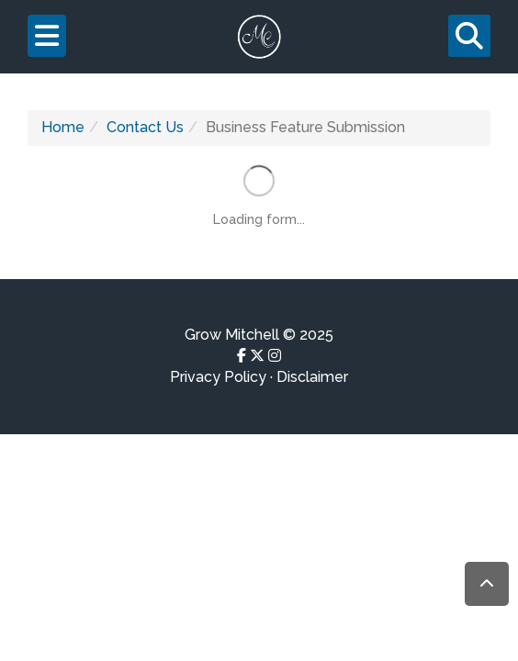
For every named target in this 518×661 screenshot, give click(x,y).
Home (62, 127)
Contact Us (145, 127)
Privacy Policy (218, 377)
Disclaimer (312, 377)
